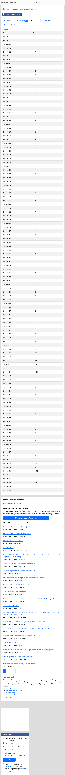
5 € (6, 747)
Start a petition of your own (26, 518)
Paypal (9, 755)
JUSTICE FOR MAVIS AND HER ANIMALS (17, 534)
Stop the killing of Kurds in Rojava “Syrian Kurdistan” (19, 570)
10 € (12, 747)
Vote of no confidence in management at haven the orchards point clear (24, 577)
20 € (19, 747)
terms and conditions (12, 766)
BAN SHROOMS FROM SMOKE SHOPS (16, 585)
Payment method (9, 753)
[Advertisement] (15, 719)
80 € (13, 749)
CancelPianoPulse (8, 548)
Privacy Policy (47, 21)
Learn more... (8, 743)
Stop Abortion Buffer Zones (12, 503)
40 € (6, 749)
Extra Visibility (9, 24)
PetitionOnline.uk (9, 2)
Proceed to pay (9, 760)
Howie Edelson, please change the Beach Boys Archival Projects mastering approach (28, 649)
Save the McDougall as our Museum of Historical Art (19, 635)
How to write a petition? (14, 690)
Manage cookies (11, 695)
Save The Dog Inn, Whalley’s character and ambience (19, 563)
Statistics (35, 21)
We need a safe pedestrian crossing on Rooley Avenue (19, 664)
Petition (7, 21)
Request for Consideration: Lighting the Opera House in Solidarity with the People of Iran (30, 599)
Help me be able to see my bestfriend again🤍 (16, 527)
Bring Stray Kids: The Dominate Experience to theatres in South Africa (24, 621)
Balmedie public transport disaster (13, 541)
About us (9, 697)
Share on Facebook (11, 14)
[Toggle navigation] (61, 2)
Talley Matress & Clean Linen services (14, 591)
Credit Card (22, 755)
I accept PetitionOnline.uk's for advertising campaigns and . (16, 767)
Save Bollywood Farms (10, 642)
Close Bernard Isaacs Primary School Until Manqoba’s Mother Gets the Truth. (26, 628)
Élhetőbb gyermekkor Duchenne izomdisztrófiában (18, 656)
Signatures (21, 21)
